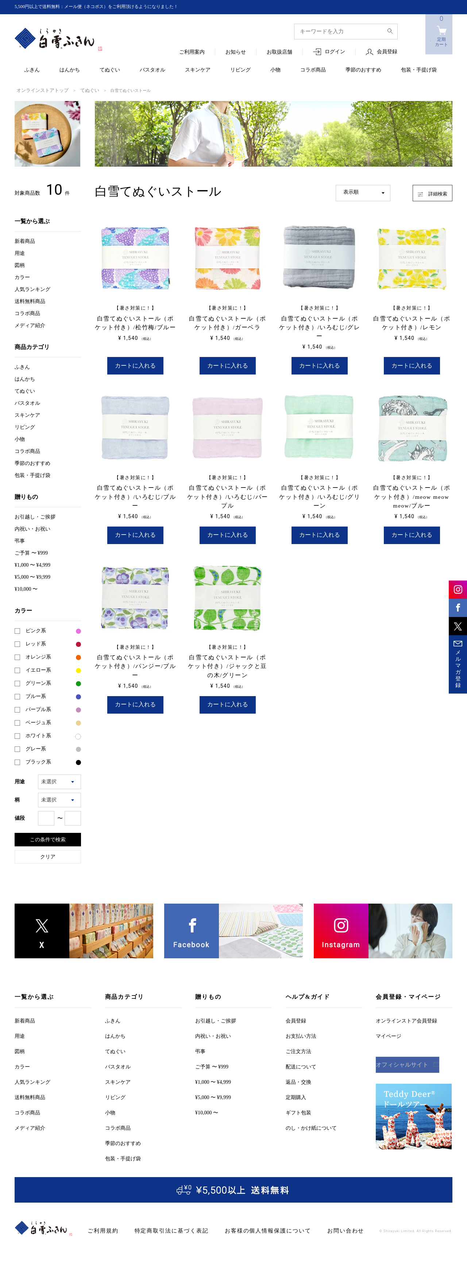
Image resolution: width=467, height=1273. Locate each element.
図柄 (20, 264)
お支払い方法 (301, 1035)
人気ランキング (32, 288)
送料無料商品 (30, 300)
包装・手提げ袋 (419, 70)
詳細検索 (425, 191)
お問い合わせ (321, 1230)
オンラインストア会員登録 (406, 1020)
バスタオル (152, 70)
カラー (22, 276)
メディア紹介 (30, 324)
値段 (20, 817)
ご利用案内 (192, 52)
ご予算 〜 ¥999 (31, 552)
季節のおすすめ (363, 70)
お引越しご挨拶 (35, 516)
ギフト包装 (298, 1112)
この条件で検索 (48, 839)
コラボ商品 (313, 70)
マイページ (388, 1035)
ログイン (335, 52)
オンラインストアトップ (38, 90)
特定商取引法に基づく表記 (163, 1230)
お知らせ (235, 52)
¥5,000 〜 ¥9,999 (32, 576)
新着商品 (25, 240)
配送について (301, 1066)
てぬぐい (110, 70)
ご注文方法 (298, 1050)
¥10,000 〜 (26, 588)
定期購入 (296, 1096)
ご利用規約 (101, 1230)
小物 (275, 70)
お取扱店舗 (279, 52)
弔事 (20, 540)
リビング (240, 70)
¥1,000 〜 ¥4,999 (32, 564)
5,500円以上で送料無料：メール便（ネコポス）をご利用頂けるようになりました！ (110, 6)
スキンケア (198, 70)
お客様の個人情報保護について (250, 1230)
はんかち (69, 70)
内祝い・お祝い (32, 528)
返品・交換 (298, 1081)
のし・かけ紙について (311, 1127)
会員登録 (387, 52)
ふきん (32, 70)
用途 (20, 252)
